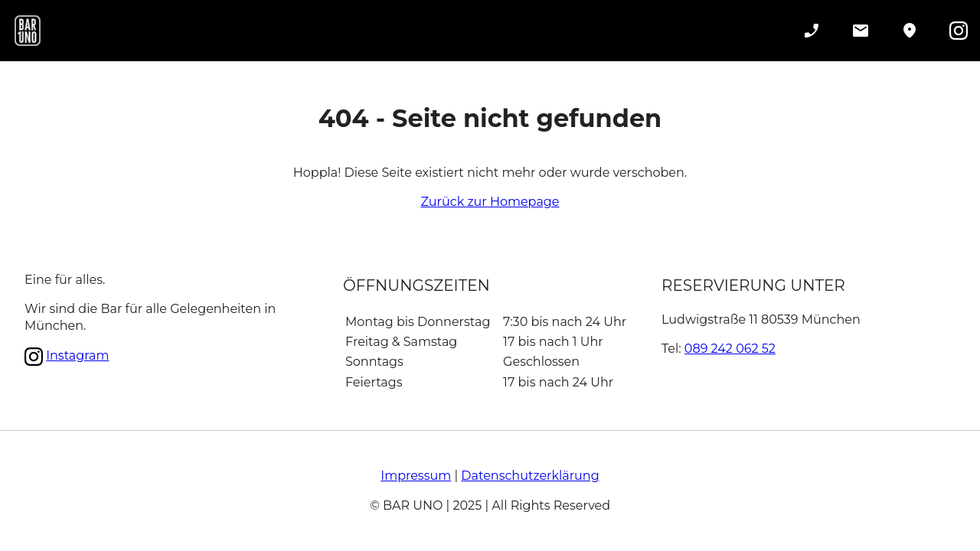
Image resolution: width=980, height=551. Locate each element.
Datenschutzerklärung (530, 475)
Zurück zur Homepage (490, 201)
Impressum (416, 475)
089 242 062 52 (730, 348)
